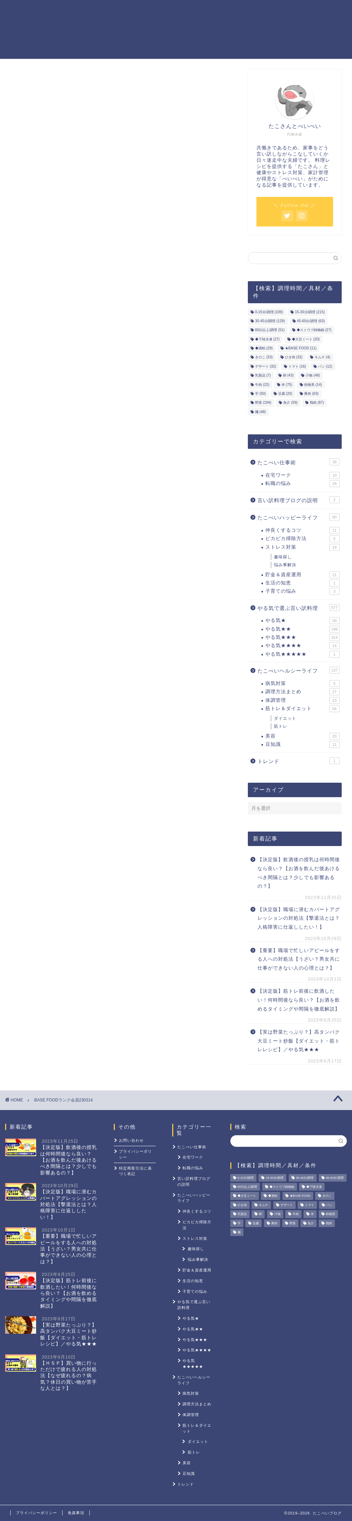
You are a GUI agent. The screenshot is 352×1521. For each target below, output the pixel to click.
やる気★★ (302, 629)
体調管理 (302, 700)
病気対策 (302, 683)
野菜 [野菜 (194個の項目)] (263, 403)
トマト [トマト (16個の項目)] (297, 366)
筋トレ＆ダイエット (238, 11)
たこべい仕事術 (298, 461)
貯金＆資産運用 (184, 11)
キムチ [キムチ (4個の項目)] (322, 357)
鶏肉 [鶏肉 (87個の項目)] (317, 403)
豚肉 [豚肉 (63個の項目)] (311, 393)
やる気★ (302, 620)
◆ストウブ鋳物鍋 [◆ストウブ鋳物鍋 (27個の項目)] (314, 330)
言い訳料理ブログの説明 (298, 499)
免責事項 (76, 1513)
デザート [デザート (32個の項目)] (265, 366)
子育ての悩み (302, 591)
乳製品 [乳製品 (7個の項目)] (263, 376)
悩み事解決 (285, 564)
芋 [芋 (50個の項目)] (260, 393)
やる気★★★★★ (302, 654)
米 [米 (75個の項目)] (287, 385)
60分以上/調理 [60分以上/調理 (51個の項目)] (270, 330)
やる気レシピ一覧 (133, 11)
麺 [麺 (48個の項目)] (260, 412)
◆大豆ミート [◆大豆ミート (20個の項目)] (306, 339)
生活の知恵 (302, 583)
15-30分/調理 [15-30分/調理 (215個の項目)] (310, 312)
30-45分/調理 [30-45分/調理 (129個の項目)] (270, 321)
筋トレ (280, 726)
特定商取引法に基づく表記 (135, 1171)
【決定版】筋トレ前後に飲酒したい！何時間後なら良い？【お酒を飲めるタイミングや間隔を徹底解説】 (298, 1000)
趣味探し (283, 556)
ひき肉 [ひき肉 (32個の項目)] (293, 357)
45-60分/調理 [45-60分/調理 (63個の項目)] (311, 321)
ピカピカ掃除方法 (302, 538)
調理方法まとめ (302, 691)
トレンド (298, 760)
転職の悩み (302, 483)
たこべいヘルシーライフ (298, 670)
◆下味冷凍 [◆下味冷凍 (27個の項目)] (267, 339)
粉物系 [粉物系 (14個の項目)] (313, 385)
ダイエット (285, 718)
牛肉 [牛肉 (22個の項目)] (262, 385)
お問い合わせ (131, 1140)
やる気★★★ (302, 637)
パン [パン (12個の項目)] (325, 366)
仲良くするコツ (302, 530)
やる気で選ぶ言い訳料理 (298, 607)
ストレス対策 (290, 11)
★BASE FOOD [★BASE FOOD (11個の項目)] (301, 348)
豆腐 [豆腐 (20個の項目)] (285, 393)
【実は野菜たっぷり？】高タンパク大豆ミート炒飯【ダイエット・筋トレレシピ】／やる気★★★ (298, 1040)
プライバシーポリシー (135, 1154)
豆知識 (302, 744)
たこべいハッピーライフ (298, 517)
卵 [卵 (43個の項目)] (288, 376)
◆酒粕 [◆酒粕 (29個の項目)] (264, 348)
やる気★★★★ (302, 645)
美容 (302, 736)
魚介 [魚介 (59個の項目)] (290, 403)
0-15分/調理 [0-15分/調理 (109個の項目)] (269, 312)
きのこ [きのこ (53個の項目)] (264, 357)
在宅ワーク (302, 475)
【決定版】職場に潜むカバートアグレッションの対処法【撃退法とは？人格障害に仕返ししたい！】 (298, 918)
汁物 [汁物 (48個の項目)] (313, 376)
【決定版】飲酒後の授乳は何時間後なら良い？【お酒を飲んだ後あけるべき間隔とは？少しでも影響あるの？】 (298, 873)
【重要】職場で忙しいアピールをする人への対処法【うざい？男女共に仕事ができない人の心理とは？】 (298, 959)
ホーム (92, 11)
